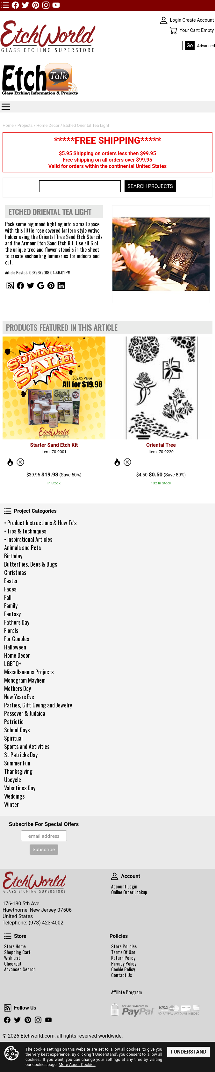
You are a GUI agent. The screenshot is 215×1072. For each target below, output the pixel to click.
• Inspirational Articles (28, 539)
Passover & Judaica (24, 713)
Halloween (15, 647)
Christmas (15, 572)
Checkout (13, 964)
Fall (7, 597)
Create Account (198, 20)
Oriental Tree (161, 445)
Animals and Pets (22, 547)
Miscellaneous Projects (29, 672)
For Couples (16, 638)
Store (8, 936)
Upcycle (12, 779)
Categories (5, 106)
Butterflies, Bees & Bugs (30, 564)
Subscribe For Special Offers (44, 824)
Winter (11, 804)
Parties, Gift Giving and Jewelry (38, 705)
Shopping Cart (17, 952)
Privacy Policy (123, 964)
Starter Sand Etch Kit (54, 445)
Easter (11, 580)
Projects (25, 125)
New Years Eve (19, 696)
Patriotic (14, 721)
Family (11, 605)
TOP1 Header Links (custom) (5, 5)
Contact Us (121, 975)
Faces (10, 589)
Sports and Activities (26, 746)
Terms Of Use (123, 952)
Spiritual (13, 738)
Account (115, 876)
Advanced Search (20, 969)
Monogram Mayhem (25, 680)
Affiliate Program (126, 992)
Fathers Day (16, 622)
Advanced (206, 45)
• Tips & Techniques (25, 531)
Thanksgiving (18, 771)
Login (176, 20)
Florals (11, 630)
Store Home (15, 946)
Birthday (13, 556)
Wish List (12, 958)
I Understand (188, 1052)
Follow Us (8, 1008)
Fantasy (12, 614)
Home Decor (17, 655)
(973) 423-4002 (46, 923)
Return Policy (123, 958)
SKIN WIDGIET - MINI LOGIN (164, 20)
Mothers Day (17, 688)
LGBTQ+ (13, 663)
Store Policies (124, 946)
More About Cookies (77, 1064)
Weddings (14, 796)
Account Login (124, 886)
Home (8, 125)
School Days (17, 730)
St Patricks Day (21, 754)
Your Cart (173, 30)
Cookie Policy (123, 969)
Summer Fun (17, 763)
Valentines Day (19, 788)
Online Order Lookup (129, 892)
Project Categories (8, 511)
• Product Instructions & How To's (40, 522)
